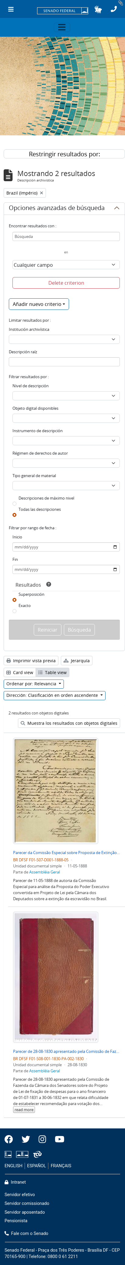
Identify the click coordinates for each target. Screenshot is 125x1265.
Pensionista (16, 1220)
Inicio (17, 537)
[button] (98, 9)
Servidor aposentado (25, 1212)
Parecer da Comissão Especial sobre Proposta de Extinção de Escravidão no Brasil (66, 852)
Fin (15, 559)
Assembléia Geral (44, 872)
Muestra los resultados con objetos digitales (69, 723)
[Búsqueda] (66, 236)
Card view (19, 672)
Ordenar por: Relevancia (31, 684)
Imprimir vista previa (31, 660)
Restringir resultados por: (64, 154)
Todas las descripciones (40, 509)
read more (24, 1109)
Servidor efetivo (20, 1194)
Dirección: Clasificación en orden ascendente (52, 695)
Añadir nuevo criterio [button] (37, 304)
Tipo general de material (34, 475)
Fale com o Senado (26, 1233)
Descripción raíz (23, 351)
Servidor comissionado (27, 1203)
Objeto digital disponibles (35, 408)
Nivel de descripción (30, 385)
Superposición (31, 594)
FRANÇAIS (61, 1165)
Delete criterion (66, 283)
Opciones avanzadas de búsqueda (57, 209)
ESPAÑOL (36, 1165)
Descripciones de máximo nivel (46, 498)
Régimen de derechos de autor (40, 453)
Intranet (15, 1182)
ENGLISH (14, 1165)
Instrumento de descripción (37, 430)
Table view (52, 672)
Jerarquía (77, 660)
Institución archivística (29, 329)
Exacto (25, 605)
